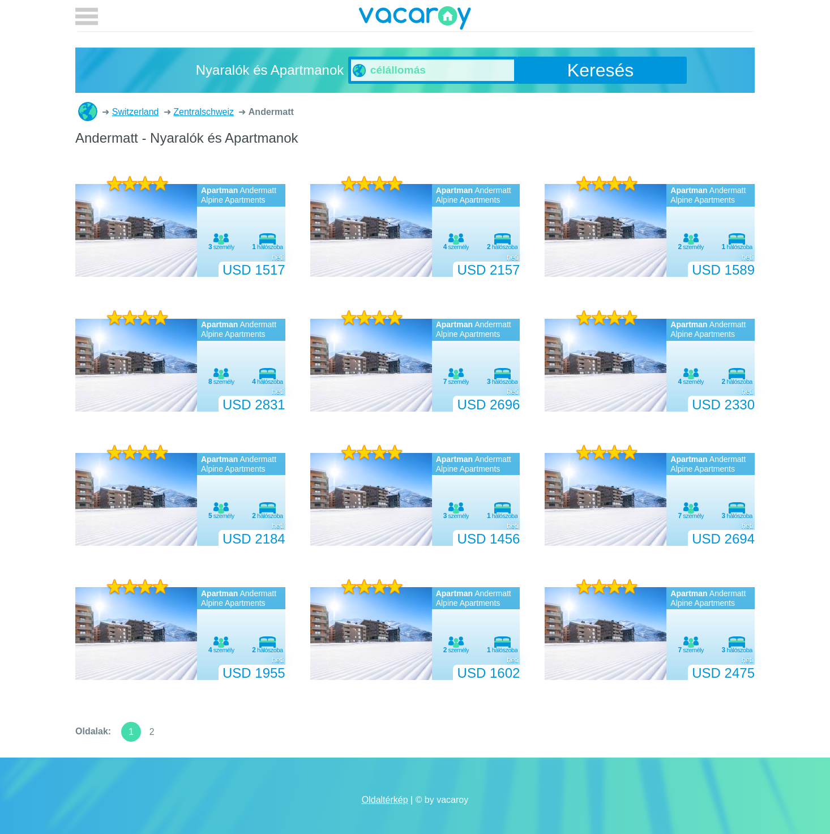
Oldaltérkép (385, 800)
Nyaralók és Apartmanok (87, 111)
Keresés (600, 70)
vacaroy (415, 20)
